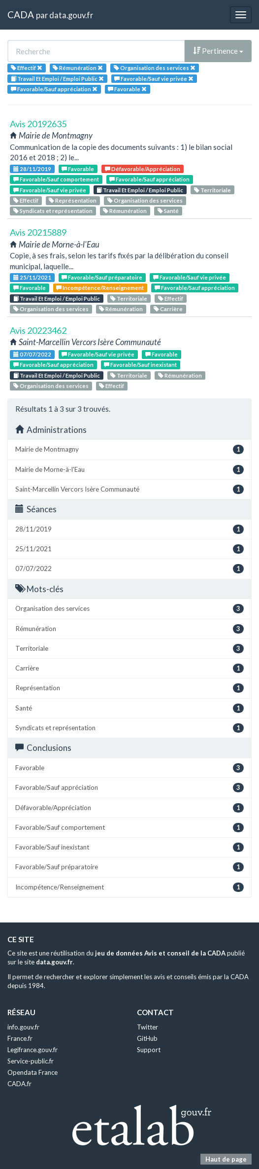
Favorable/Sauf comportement (56, 179)
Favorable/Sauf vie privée (49, 190)
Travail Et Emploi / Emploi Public (140, 190)
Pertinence (218, 50)
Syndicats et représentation (53, 211)
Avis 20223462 (38, 330)
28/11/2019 (32, 169)
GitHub (147, 1038)
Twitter (147, 1027)
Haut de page (226, 1159)
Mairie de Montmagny (129, 449)
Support (149, 1050)
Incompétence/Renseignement (100, 287)
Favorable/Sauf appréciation (149, 179)
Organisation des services (145, 200)
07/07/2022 (32, 354)
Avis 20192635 (38, 123)
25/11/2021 (32, 277)
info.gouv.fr (23, 1027)
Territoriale (212, 190)
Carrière (168, 309)
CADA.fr (19, 1084)
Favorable (78, 169)
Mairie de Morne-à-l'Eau (129, 469)
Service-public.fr (30, 1061)
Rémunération (125, 211)
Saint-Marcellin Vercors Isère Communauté (129, 489)
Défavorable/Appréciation (142, 169)
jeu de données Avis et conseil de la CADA (160, 953)
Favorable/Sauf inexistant (140, 364)
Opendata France (32, 1072)
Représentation (73, 200)
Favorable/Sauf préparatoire (102, 277)
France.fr (19, 1038)
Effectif (25, 200)
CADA (20, 14)
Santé (168, 211)
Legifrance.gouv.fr (32, 1050)
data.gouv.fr (71, 15)
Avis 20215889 (38, 232)
